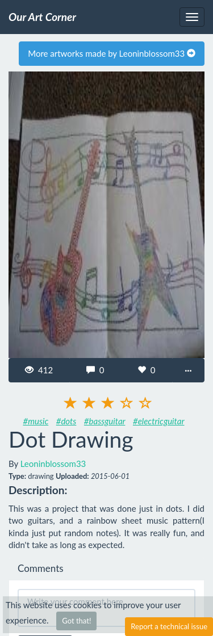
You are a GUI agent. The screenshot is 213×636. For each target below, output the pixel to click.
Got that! (76, 620)
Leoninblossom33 (53, 463)
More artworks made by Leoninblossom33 (111, 53)
